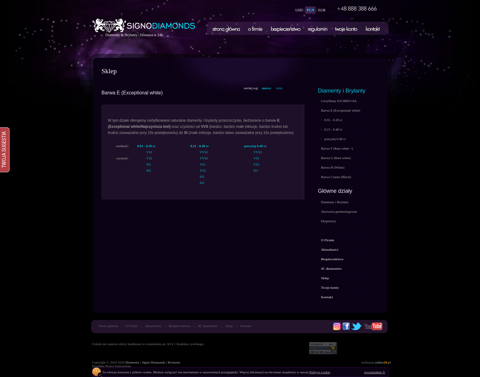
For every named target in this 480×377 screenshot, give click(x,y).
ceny (279, 88)
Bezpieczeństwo (179, 326)
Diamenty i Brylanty (342, 91)
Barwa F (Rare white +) (337, 148)
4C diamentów (208, 326)
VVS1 (204, 152)
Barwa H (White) (332, 167)
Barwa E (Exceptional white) (340, 110)
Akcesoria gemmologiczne (339, 211)
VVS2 (204, 158)
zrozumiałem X (374, 372)
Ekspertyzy (328, 221)
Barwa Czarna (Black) (336, 177)
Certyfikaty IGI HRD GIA (339, 101)
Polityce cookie (319, 372)
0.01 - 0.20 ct (331, 120)
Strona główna (108, 326)
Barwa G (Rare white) (336, 158)
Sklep (229, 326)
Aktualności (153, 326)
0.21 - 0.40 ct (331, 129)
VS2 (149, 158)
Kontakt (245, 326)
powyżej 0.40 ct (333, 139)
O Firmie (132, 326)
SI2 (148, 170)
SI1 (148, 164)
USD (299, 10)
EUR (322, 10)
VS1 (149, 152)
